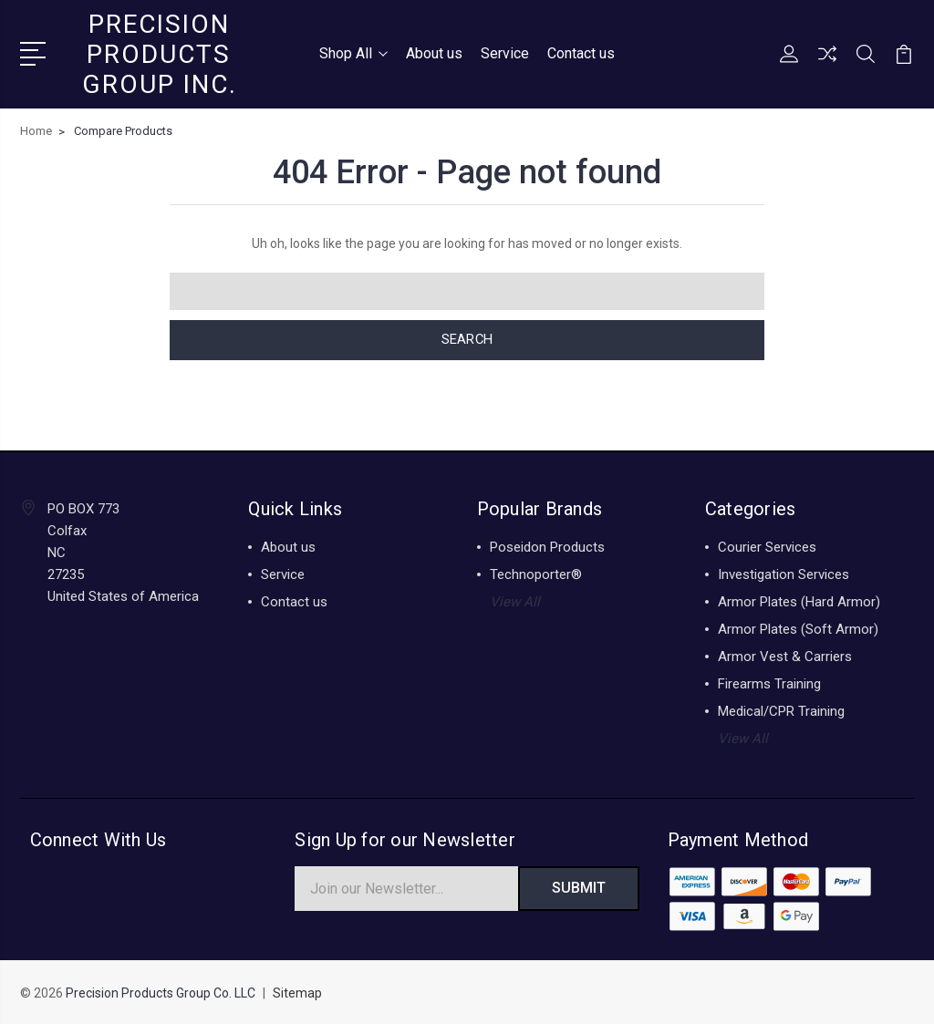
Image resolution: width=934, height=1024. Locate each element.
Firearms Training (769, 683)
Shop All (353, 53)
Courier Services (767, 546)
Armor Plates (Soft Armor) (798, 628)
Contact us (581, 53)
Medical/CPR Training (781, 710)
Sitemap (297, 993)
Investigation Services (783, 573)
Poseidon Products (547, 546)
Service (505, 53)
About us (434, 53)
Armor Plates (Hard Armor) (799, 601)
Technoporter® (536, 573)
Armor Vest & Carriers (785, 655)
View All (515, 601)
